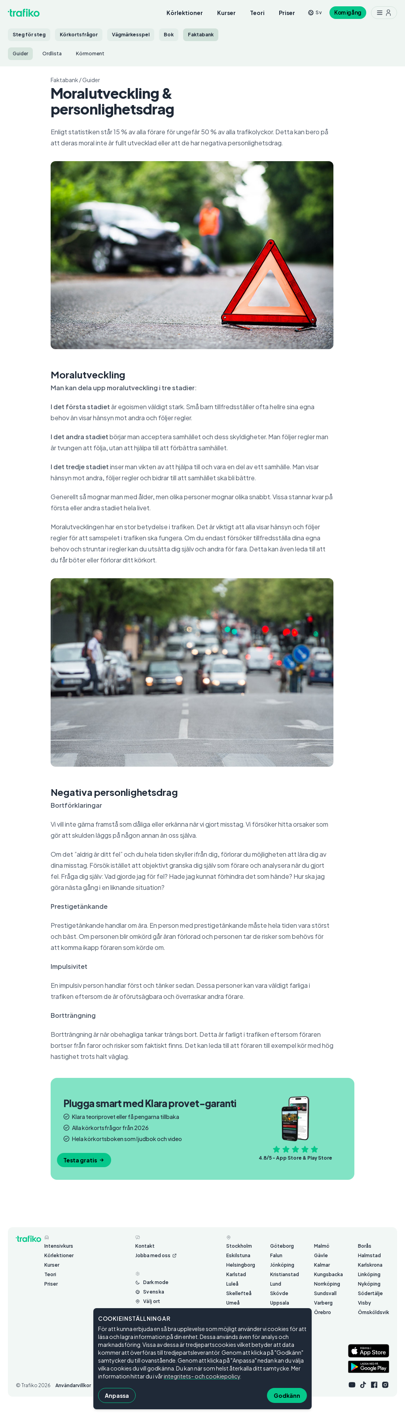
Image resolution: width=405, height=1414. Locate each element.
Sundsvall (325, 1293)
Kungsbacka (328, 1274)
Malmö (321, 1246)
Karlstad (236, 1274)
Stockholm (239, 1246)
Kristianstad (284, 1274)
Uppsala (279, 1303)
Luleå (232, 1284)
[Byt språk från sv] (315, 12)
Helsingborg (240, 1265)
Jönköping (282, 1265)
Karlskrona (370, 1265)
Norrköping (327, 1284)
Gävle (321, 1255)
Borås (364, 1246)
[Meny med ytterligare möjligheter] (384, 12)
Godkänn (287, 1395)
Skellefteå (239, 1293)
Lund (275, 1284)
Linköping (369, 1274)
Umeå (233, 1303)
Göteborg (282, 1246)
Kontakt (145, 1246)
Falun (276, 1255)
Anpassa (117, 1395)
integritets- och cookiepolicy (202, 1376)
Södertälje (370, 1293)
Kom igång (347, 12)
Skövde (279, 1293)
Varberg (323, 1303)
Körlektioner (185, 12)
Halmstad (369, 1255)
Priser (287, 12)
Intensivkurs (58, 1246)
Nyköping (369, 1284)
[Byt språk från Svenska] (149, 1292)
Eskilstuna (238, 1255)
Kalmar (322, 1265)
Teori (257, 12)
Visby (364, 1303)
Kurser (226, 12)
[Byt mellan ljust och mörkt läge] (151, 1282)
